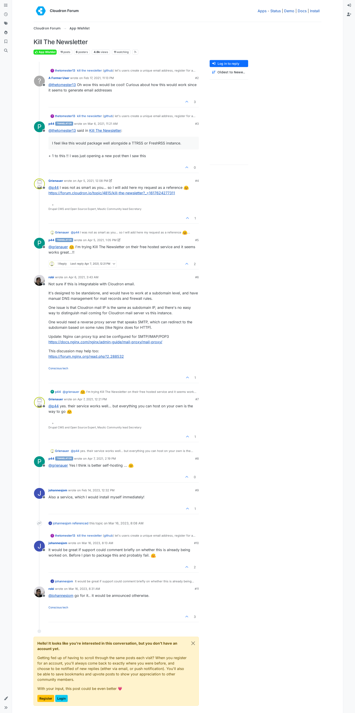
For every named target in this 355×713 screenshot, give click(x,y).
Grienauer (55, 180)
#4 (197, 180)
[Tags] (6, 23)
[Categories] (6, 5)
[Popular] (6, 32)
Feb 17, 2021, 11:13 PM (99, 78)
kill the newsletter (89, 70)
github (108, 70)
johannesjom (57, 490)
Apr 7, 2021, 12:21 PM (92, 399)
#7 (197, 399)
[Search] (6, 50)
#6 (197, 277)
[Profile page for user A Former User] (39, 81)
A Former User (58, 78)
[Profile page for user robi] (39, 280)
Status (275, 11)
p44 (51, 123)
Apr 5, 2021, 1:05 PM (102, 240)
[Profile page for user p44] (39, 126)
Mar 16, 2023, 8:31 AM (84, 589)
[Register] (349, 14)
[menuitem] (349, 5)
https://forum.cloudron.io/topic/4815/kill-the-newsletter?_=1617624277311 (111, 193)
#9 (197, 490)
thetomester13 (65, 70)
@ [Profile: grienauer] (58, 247)
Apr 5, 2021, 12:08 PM (92, 180)
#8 (197, 458)
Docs (302, 11)
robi (51, 277)
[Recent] (6, 14)
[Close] (193, 643)
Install (315, 11)
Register (45, 698)
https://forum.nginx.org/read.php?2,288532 (86, 356)
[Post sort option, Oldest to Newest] (229, 72)
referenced (80, 523)
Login (61, 698)
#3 (197, 123)
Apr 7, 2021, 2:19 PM (102, 458)
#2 (197, 78)
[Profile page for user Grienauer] (39, 183)
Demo (289, 11)
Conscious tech (58, 368)
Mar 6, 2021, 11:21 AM (103, 123)
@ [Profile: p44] (53, 187)
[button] (6, 698)
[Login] (349, 5)
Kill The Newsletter (105, 130)
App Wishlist (45, 52)
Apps (262, 11)
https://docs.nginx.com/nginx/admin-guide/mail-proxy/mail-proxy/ (105, 342)
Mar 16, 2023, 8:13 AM (97, 543)
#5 (197, 240)
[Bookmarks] (6, 41)
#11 (197, 589)
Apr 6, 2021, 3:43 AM (83, 277)
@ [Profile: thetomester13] (62, 84)
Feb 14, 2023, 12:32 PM (98, 490)
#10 (196, 543)
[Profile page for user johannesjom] (39, 493)
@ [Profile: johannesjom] (60, 595)
